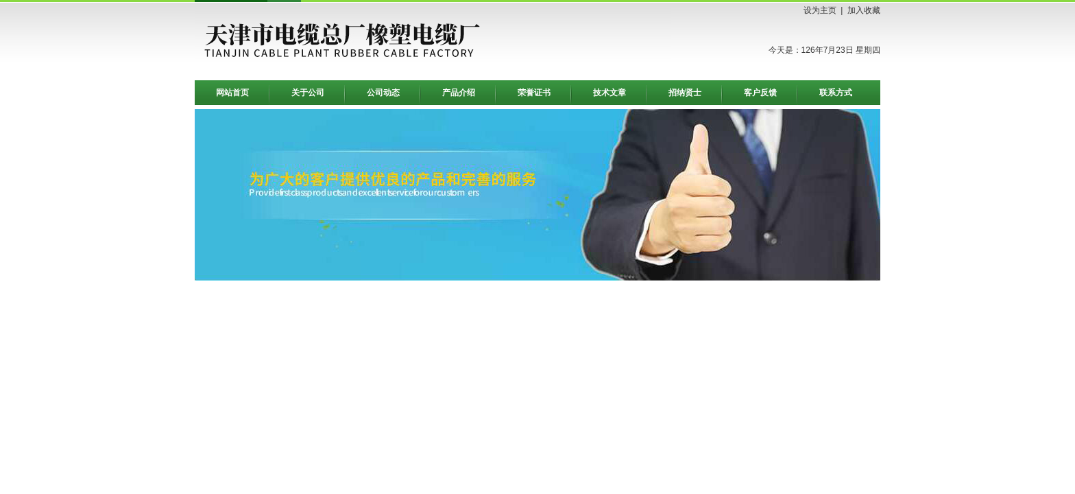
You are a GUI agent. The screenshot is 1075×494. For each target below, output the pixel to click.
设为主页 (820, 10)
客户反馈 (760, 92)
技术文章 (609, 92)
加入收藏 (863, 10)
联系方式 (835, 92)
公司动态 (383, 92)
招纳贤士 (684, 92)
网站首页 (232, 92)
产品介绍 (458, 92)
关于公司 (307, 92)
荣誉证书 (534, 92)
